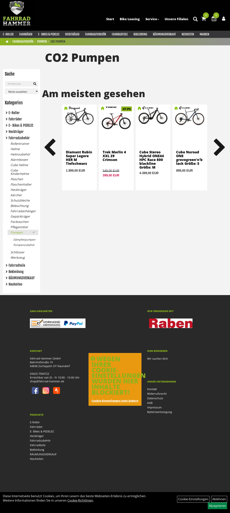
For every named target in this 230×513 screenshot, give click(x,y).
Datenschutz (155, 398)
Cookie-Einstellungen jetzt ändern (115, 401)
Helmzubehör (20, 154)
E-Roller (8, 34)
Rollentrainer (19, 144)
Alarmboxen (19, 160)
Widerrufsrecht (157, 393)
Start (110, 19)
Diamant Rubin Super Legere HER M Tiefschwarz (79, 158)
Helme (15, 149)
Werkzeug (17, 257)
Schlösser (17, 252)
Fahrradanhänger (23, 211)
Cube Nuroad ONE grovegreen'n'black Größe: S (189, 158)
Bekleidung (140, 34)
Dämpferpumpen (24, 239)
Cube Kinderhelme (19, 172)
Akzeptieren (217, 506)
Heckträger (72, 34)
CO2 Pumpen (58, 41)
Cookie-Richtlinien (80, 500)
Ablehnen (219, 499)
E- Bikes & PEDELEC (48, 34)
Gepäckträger (20, 216)
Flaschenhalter (21, 184)
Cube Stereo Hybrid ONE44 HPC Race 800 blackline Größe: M (151, 159)
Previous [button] (49, 147)
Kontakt (152, 389)
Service (152, 19)
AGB (150, 403)
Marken (204, 34)
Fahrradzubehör (95, 34)
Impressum (154, 407)
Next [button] (219, 147)
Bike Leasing (130, 19)
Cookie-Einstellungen (193, 499)
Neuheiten (188, 34)
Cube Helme (19, 165)
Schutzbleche (20, 200)
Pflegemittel (19, 227)
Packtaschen (19, 222)
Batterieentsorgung (159, 412)
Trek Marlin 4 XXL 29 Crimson (114, 156)
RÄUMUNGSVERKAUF (164, 34)
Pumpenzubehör (24, 245)
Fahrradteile (120, 34)
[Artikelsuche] (195, 19)
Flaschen (16, 179)
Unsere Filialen (176, 19)
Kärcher (16, 195)
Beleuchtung (19, 206)
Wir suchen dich (157, 358)
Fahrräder (25, 34)
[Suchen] (34, 83)
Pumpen (42, 41)
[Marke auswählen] (21, 91)
